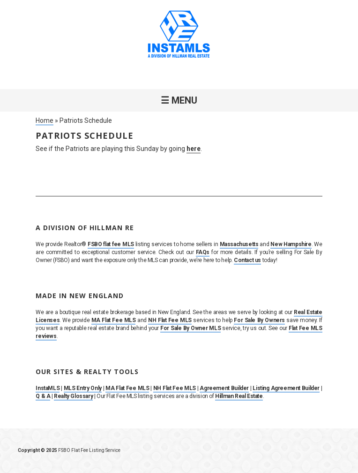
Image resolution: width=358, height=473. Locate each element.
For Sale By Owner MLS (190, 328)
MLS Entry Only (83, 388)
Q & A (43, 396)
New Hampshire (290, 244)
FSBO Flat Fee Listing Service (89, 450)
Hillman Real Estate (238, 396)
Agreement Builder (224, 388)
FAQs (202, 252)
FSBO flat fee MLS (111, 244)
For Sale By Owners (259, 320)
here (193, 148)
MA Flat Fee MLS (113, 320)
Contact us (247, 260)
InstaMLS (48, 388)
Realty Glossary (73, 396)
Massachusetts (239, 244)
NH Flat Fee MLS (170, 320)
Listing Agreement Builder (286, 388)
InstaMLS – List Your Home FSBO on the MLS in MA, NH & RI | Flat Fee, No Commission (179, 35)
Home (44, 120)
